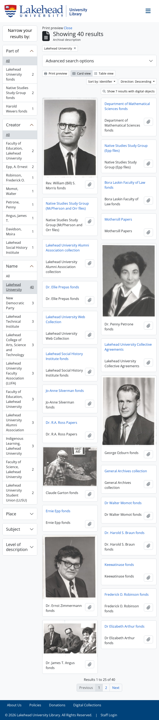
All (8, 61)
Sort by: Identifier (100, 81)
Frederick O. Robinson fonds (127, 594)
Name (12, 266)
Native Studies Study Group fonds (20, 93)
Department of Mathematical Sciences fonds (127, 106)
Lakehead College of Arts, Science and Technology (20, 345)
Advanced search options (70, 61)
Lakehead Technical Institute (20, 321)
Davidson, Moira (20, 231)
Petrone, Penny (20, 204)
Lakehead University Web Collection (65, 319)
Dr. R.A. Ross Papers (61, 422)
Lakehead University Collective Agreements (128, 347)
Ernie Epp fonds (58, 511)
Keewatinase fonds (119, 564)
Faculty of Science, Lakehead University (20, 469)
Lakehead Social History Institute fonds (64, 356)
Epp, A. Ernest (20, 167)
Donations (57, 705)
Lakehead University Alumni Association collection (67, 247)
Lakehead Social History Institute (20, 247)
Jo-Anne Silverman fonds (65, 390)
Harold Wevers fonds (20, 109)
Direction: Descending (136, 81)
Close (68, 28)
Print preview (55, 73)
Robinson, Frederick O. (20, 177)
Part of (12, 51)
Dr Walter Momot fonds (123, 503)
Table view (103, 73)
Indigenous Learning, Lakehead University (20, 446)
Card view (81, 73)
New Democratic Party (20, 303)
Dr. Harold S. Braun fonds (125, 532)
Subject (13, 529)
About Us (14, 705)
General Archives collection (126, 471)
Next (115, 687)
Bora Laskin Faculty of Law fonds (125, 185)
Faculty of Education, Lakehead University (20, 151)
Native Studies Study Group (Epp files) (126, 148)
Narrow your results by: (20, 33)
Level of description (17, 547)
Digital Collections (87, 705)
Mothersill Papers (118, 219)
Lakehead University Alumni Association (20, 422)
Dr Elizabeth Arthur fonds (125, 626)
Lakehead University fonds (20, 74)
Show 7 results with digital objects (129, 91)
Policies (35, 705)
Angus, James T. (20, 218)
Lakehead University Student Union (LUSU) (20, 493)
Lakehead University (20, 287)
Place (11, 514)
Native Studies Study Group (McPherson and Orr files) (67, 206)
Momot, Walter (20, 191)
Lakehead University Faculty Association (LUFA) (20, 373)
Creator (13, 125)
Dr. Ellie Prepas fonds (62, 287)
